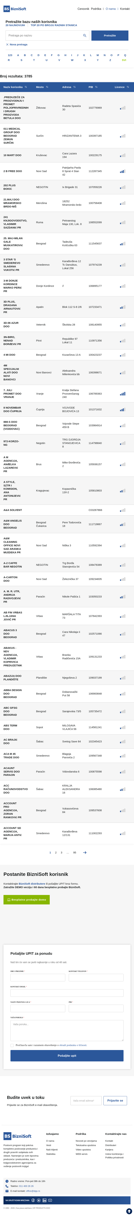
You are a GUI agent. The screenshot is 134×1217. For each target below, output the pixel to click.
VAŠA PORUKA (17, 1017)
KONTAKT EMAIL (18, 987)
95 (74, 852)
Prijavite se (115, 1100)
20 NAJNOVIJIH (15, 25)
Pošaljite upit (67, 1055)
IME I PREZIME (17, 971)
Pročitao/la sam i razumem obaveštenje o (51, 1045)
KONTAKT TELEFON (78, 971)
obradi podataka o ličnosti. (73, 1045)
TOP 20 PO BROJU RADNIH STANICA (54, 25)
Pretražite (110, 35)
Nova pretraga (16, 44)
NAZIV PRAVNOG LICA (20, 1002)
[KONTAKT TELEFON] (96, 977)
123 (10, 55)
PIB (71, 1002)
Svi (124, 60)
